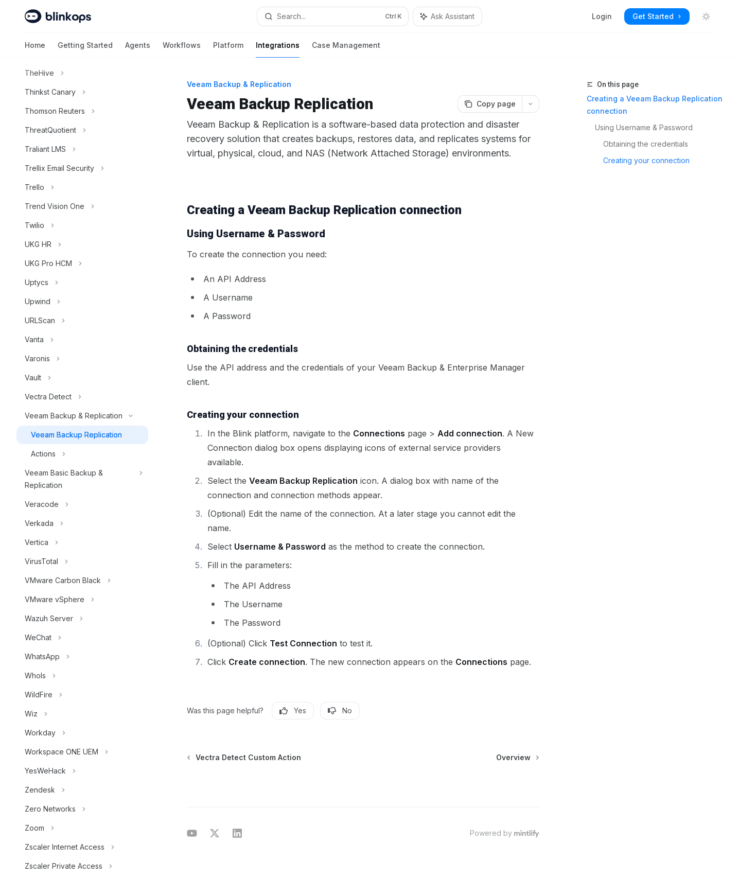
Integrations (278, 49)
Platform (228, 49)
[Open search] (332, 16)
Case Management (346, 49)
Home (35, 49)
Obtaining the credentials (645, 143)
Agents (137, 49)
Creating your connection (646, 160)
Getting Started (85, 49)
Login (602, 16)
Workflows (182, 49)
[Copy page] (490, 104)
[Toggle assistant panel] (447, 16)
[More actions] (530, 104)
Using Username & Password (644, 127)
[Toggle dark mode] (706, 16)
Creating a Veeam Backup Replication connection (655, 104)
